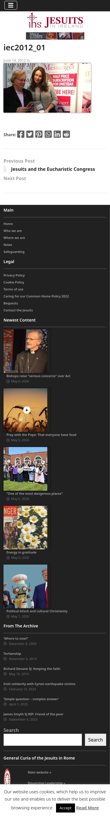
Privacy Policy (14, 275)
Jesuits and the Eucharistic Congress (53, 169)
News (8, 244)
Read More (87, 807)
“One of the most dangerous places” (34, 493)
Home (8, 223)
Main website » (39, 772)
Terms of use (13, 289)
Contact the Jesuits (18, 310)
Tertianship (12, 653)
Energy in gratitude (21, 552)
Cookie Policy (14, 282)
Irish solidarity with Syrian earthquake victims (40, 684)
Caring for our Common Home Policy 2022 (36, 296)
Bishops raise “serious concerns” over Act (38, 376)
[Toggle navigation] (10, 5)
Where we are (14, 237)
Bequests (11, 303)
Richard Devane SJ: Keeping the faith (32, 668)
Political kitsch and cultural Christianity (36, 611)
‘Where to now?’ (16, 638)
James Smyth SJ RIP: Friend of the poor (33, 714)
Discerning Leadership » (46, 783)
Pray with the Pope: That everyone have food (41, 434)
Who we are (13, 230)
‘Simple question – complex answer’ (31, 699)
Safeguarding (14, 251)
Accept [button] (65, 807)
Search (11, 730)
